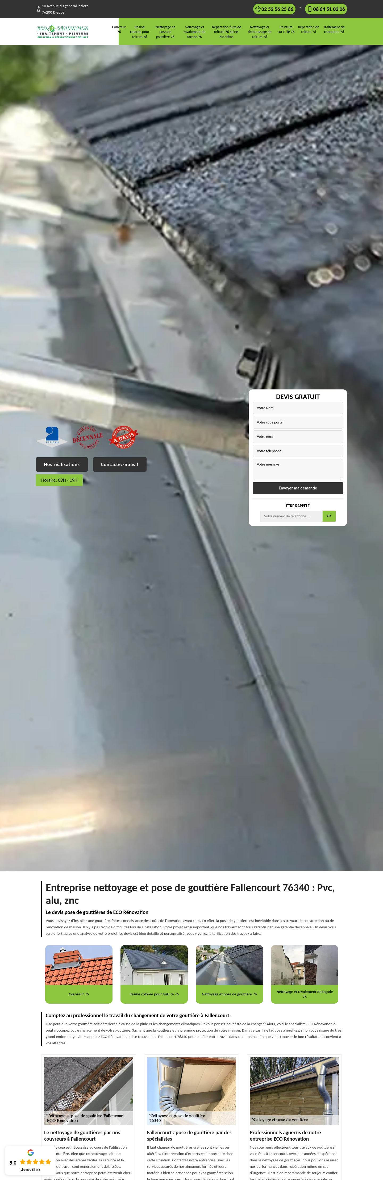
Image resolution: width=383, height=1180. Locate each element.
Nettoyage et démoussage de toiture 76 (260, 32)
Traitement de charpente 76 (334, 29)
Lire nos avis (30, 1169)
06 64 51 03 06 (329, 9)
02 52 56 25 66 (277, 9)
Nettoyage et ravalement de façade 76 (195, 32)
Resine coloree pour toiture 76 (139, 32)
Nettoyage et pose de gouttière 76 (165, 32)
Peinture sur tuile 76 (286, 29)
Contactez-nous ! (120, 464)
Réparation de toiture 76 (308, 29)
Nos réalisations (62, 464)
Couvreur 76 (119, 29)
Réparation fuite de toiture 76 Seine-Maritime (226, 32)
